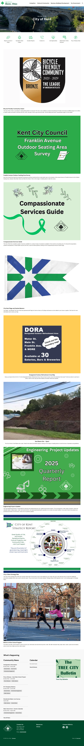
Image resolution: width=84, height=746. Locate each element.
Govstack (78, 738)
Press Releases (7, 680)
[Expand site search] (82, 3)
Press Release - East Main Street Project (15, 677)
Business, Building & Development (60, 3)
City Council (13, 668)
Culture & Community (43, 3)
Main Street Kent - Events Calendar (13, 708)
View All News (7, 717)
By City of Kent (6, 666)
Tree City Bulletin (62, 679)
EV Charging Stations (9, 686)
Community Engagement (9, 671)
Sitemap (38, 726)
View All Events (33, 667)
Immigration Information (10, 664)
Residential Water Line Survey (12, 699)
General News (7, 668)
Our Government (75, 3)
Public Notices (15, 680)
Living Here (32, 3)
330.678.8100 (23, 732)
